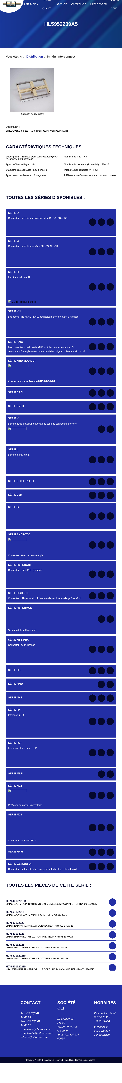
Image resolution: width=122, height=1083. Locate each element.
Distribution (34, 56)
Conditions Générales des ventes (80, 1060)
